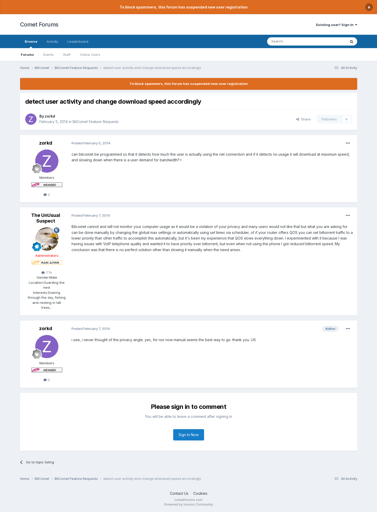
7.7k (46, 272)
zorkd (50, 116)
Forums (27, 54)
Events (48, 54)
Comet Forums (39, 24)
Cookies (200, 493)
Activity (52, 41)
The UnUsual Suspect (45, 218)
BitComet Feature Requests (96, 121)
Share (303, 119)
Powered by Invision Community (188, 504)
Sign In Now (189, 434)
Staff (67, 54)
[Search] (293, 41)
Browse (31, 43)
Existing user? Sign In (336, 25)
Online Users (90, 54)
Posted (91, 143)
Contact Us (179, 493)
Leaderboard (77, 41)
